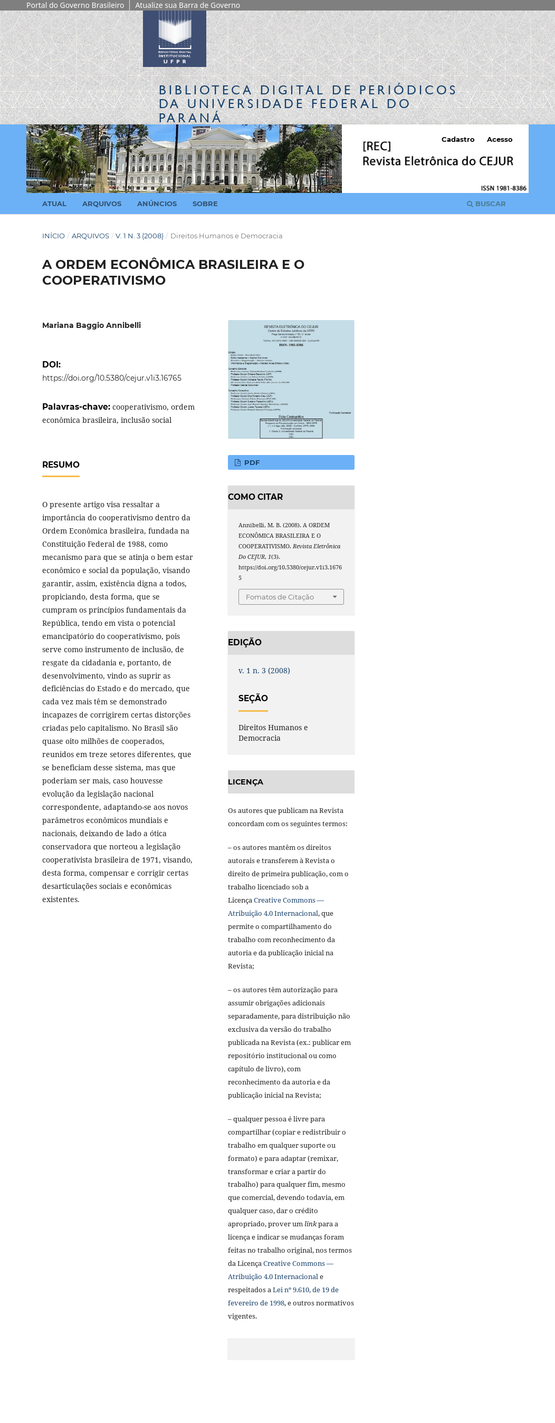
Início (53, 235)
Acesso (500, 139)
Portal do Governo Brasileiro (75, 5)
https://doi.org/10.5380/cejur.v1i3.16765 (111, 378)
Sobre (205, 203)
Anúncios (157, 203)
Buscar (486, 203)
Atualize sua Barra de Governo (187, 5)
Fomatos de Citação (280, 597)
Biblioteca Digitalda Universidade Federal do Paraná (308, 103)
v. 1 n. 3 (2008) (140, 235)
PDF (251, 462)
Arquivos (101, 203)
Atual (54, 203)
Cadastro (458, 139)
